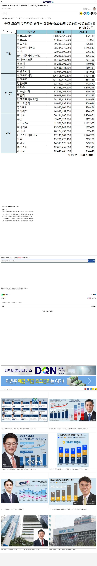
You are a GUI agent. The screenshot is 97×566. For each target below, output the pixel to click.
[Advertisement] (48, 167)
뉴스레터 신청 (91, 260)
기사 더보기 (9, 339)
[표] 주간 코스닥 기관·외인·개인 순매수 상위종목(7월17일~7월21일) (18, 211)
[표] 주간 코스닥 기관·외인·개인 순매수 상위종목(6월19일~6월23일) (18, 220)
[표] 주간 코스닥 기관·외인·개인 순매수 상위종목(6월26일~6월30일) (18, 218)
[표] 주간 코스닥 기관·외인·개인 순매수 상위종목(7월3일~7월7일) (17, 216)
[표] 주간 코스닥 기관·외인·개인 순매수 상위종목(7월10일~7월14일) (18, 214)
